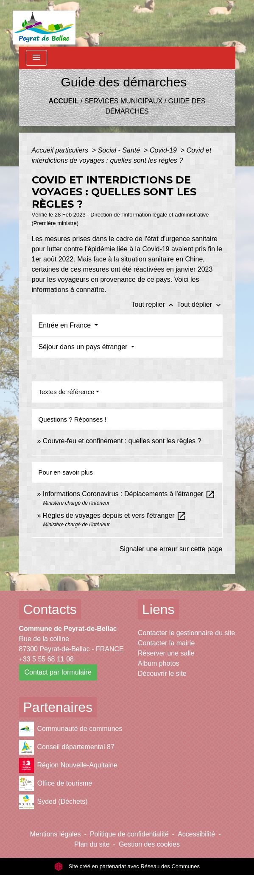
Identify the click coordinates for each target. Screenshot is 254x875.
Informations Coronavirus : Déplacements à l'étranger (129, 493)
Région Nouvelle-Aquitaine (68, 765)
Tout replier (154, 304)
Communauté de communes (71, 729)
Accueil (63, 101)
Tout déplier (199, 304)
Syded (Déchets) (53, 801)
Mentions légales (55, 834)
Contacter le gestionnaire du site (186, 632)
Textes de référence (67, 391)
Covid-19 (164, 150)
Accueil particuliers (61, 150)
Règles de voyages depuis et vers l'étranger (115, 515)
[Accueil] (44, 23)
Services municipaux (123, 101)
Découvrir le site (162, 673)
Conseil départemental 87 (66, 747)
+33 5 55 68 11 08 (46, 659)
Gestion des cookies (149, 844)
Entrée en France (66, 325)
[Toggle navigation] (36, 58)
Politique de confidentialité (129, 834)
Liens (158, 609)
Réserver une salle (166, 653)
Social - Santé (120, 150)
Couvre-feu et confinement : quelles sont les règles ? (122, 440)
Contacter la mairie (166, 643)
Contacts (50, 609)
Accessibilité (196, 834)
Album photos (158, 663)
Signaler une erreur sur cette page (171, 549)
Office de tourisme (55, 783)
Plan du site (92, 844)
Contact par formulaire (58, 672)
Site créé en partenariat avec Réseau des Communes (127, 866)
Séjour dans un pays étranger (84, 346)
